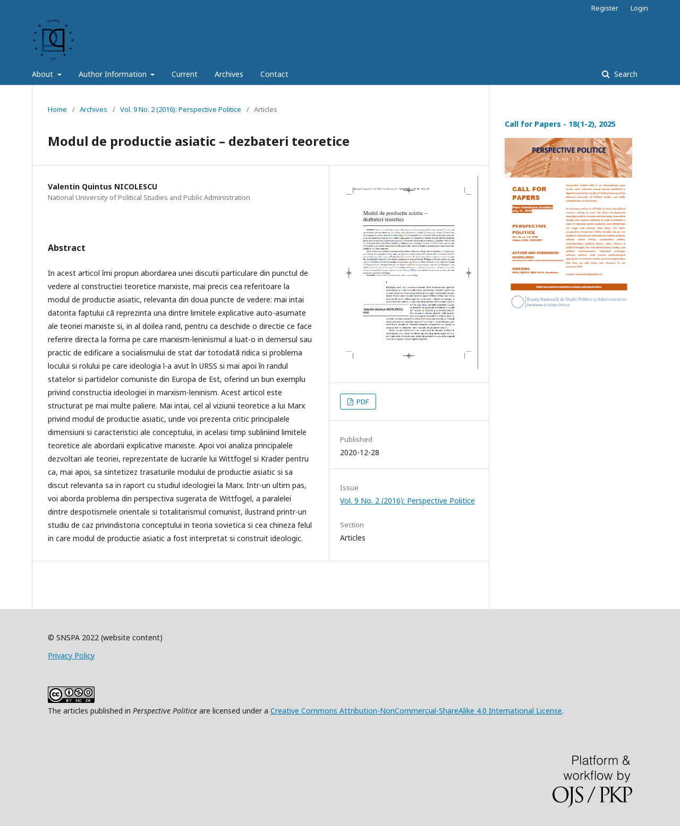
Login (639, 8)
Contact (274, 74)
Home (57, 109)
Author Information (114, 74)
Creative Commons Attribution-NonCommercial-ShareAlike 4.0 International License (416, 711)
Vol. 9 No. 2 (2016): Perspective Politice (180, 109)
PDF (362, 401)
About (43, 74)
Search (625, 74)
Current (185, 74)
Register (604, 8)
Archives (229, 74)
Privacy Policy (71, 655)
